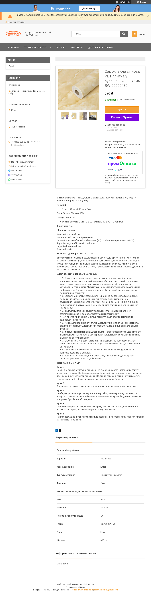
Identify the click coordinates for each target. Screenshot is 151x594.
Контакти (77, 47)
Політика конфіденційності (106, 590)
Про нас (60, 47)
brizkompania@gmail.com (23, 166)
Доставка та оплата (100, 47)
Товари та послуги (35, 47)
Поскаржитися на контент (82, 590)
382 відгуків (125, 2)
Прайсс (12, 66)
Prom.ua (90, 584)
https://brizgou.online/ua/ (22, 162)
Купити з (121, 117)
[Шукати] (124, 34)
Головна (13, 47)
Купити (122, 109)
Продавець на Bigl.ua (75, 587)
